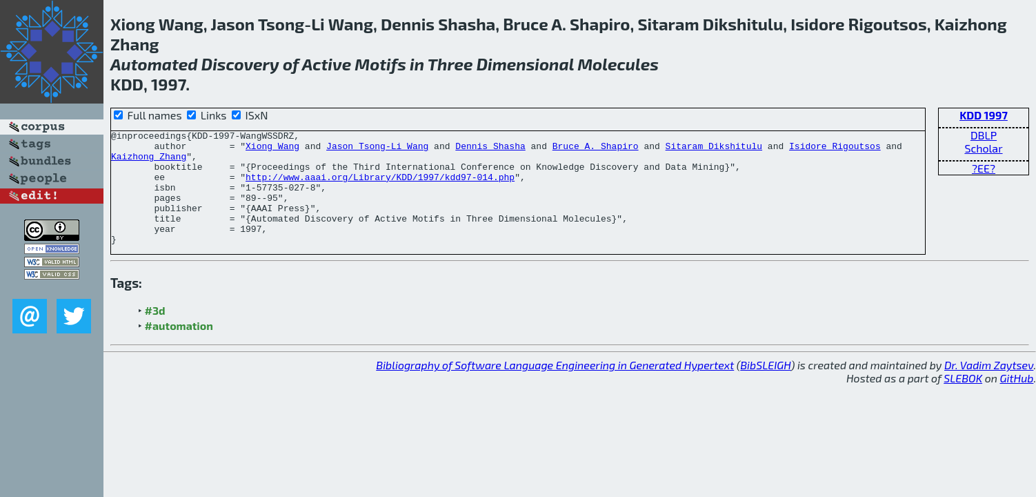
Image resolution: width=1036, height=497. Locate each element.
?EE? (983, 168)
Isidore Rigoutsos (835, 150)
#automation (179, 348)
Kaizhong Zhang (148, 162)
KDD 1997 (983, 114)
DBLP (983, 135)
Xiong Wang (272, 150)
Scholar (983, 148)
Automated (154, 64)
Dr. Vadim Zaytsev (988, 387)
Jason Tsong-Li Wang (377, 150)
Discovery (240, 64)
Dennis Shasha (490, 150)
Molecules (618, 64)
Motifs (380, 64)
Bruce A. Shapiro (595, 150)
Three (450, 64)
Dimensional (525, 64)
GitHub (1017, 400)
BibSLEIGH (765, 387)
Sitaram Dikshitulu (714, 150)
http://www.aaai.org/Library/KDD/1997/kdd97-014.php (380, 187)
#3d (155, 333)
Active (326, 64)
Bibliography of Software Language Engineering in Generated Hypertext (555, 387)
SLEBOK (963, 400)
